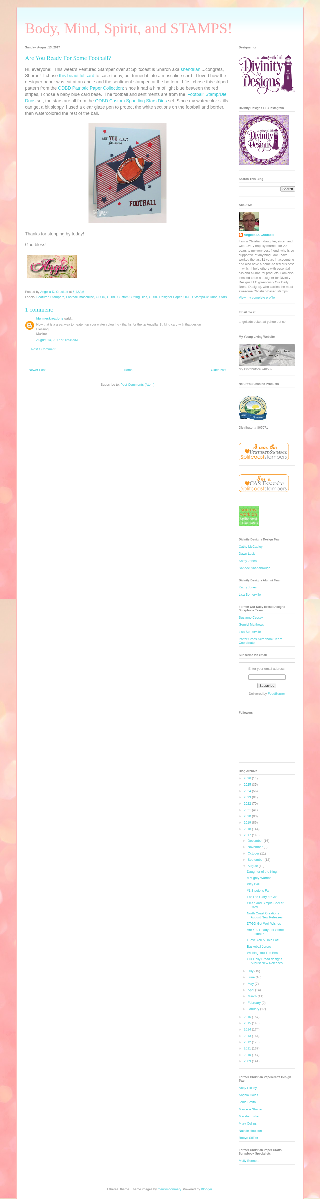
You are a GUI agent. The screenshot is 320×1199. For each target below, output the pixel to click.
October (254, 853)
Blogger (206, 1189)
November (256, 847)
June (252, 977)
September (256, 859)
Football (72, 297)
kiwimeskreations (49, 318)
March (253, 996)
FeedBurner (276, 693)
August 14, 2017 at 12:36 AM (57, 340)
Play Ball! (253, 884)
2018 (248, 829)
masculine (87, 297)
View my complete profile (257, 297)
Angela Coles (248, 1095)
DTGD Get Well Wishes (264, 923)
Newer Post (37, 370)
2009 (248, 1061)
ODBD (100, 297)
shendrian (190, 69)
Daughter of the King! (262, 871)
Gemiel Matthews (251, 624)
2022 (248, 803)
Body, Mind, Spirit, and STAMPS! (128, 28)
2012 (248, 1042)
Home (128, 370)
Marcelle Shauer (250, 1109)
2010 (248, 1055)
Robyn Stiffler (248, 1138)
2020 (248, 816)
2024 (248, 791)
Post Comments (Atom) (137, 384)
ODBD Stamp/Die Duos (201, 297)
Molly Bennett (248, 1161)
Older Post (218, 370)
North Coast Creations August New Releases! (265, 915)
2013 (248, 1036)
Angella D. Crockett (259, 235)
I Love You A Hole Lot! (262, 940)
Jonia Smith (247, 1102)
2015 (248, 1023)
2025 (248, 784)
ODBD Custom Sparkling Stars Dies (131, 100)
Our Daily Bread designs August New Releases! (265, 961)
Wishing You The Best (262, 953)
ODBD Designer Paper (165, 297)
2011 (248, 1048)
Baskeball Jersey (259, 946)
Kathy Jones (248, 561)
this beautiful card (76, 75)
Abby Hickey (248, 1088)
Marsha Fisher (249, 1116)
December (256, 841)
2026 (248, 778)
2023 (248, 797)
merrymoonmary (169, 1189)
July (251, 971)
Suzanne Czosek (251, 617)
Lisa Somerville (250, 594)
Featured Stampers (50, 297)
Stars (223, 297)
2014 (248, 1029)
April (251, 990)
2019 (248, 822)
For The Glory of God (262, 897)
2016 (248, 1017)
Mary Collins (248, 1123)
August (253, 866)
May (251, 984)
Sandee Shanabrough (254, 568)
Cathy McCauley (250, 546)
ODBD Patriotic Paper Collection (90, 88)
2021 (248, 810)
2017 (248, 835)
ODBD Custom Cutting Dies (127, 297)
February (255, 1003)
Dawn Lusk (247, 553)
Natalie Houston (250, 1131)
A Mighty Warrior (259, 878)
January (254, 1009)
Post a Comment (43, 349)
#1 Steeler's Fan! (259, 890)
